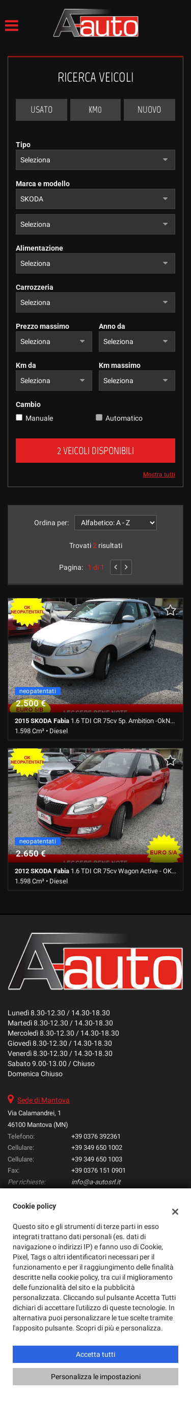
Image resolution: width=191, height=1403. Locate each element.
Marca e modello (43, 184)
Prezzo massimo (42, 326)
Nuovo (149, 109)
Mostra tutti (159, 474)
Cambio (28, 404)
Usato (41, 109)
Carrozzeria (34, 287)
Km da (26, 365)
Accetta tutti (95, 1354)
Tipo (23, 145)
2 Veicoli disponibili (95, 450)
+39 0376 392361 (96, 1136)
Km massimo (120, 365)
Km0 (95, 109)
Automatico (124, 418)
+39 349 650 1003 (96, 1159)
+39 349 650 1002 (96, 1147)
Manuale (39, 418)
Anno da (112, 326)
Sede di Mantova (43, 1100)
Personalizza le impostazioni (96, 1377)
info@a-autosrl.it (95, 1182)
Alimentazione (39, 248)
